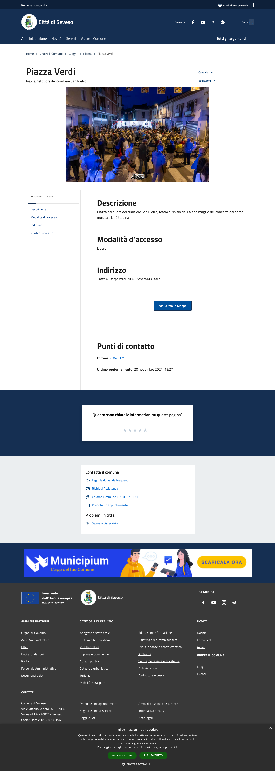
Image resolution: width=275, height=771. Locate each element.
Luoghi (72, 53)
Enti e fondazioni (32, 654)
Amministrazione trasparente (158, 703)
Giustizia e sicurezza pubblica (158, 639)
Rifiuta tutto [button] (153, 755)
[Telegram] (214, 22)
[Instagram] (204, 22)
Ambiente (144, 654)
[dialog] (137, 747)
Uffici (24, 647)
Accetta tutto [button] (122, 755)
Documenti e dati (32, 675)
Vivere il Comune (51, 53)
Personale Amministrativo (38, 668)
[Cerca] (249, 22)
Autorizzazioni (148, 668)
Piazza (87, 53)
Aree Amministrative (35, 640)
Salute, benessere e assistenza (159, 661)
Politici (25, 661)
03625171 (117, 358)
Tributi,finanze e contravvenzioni (160, 646)
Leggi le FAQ (88, 717)
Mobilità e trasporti (93, 682)
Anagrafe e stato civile (95, 632)
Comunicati (204, 640)
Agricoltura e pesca (151, 675)
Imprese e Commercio (94, 654)
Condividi (206, 72)
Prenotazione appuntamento (99, 703)
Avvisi (201, 647)
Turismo (85, 675)
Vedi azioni (207, 81)
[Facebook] (184, 22)
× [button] (270, 728)
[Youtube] (194, 22)
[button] (137, 764)
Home (30, 53)
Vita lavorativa (89, 647)
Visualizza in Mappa (173, 305)
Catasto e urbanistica (94, 668)
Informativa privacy (151, 710)
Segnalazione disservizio (96, 710)
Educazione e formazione (155, 632)
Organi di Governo (33, 632)
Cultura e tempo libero (95, 640)
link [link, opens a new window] (175, 747)
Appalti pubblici (90, 661)
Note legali (145, 717)
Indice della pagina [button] (42, 196)
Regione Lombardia (34, 5)
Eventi (201, 673)
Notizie (201, 632)
